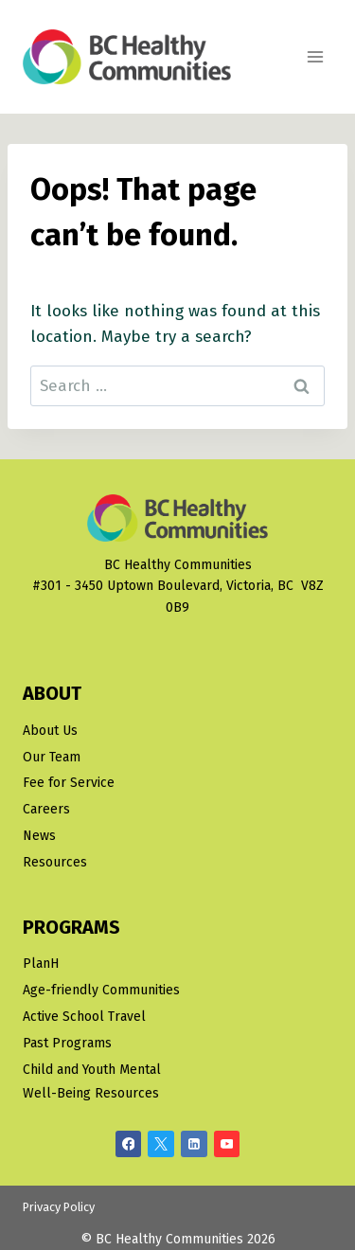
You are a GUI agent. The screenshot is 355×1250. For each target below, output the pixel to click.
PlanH (41, 963)
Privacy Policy (59, 1207)
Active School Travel (84, 1017)
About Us (50, 731)
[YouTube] (227, 1144)
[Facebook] (128, 1144)
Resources (55, 862)
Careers (46, 809)
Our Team (51, 757)
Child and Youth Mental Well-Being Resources (92, 1081)
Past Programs (67, 1043)
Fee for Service (69, 783)
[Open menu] (314, 56)
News (39, 836)
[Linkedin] (194, 1144)
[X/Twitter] (161, 1144)
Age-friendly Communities (101, 990)
